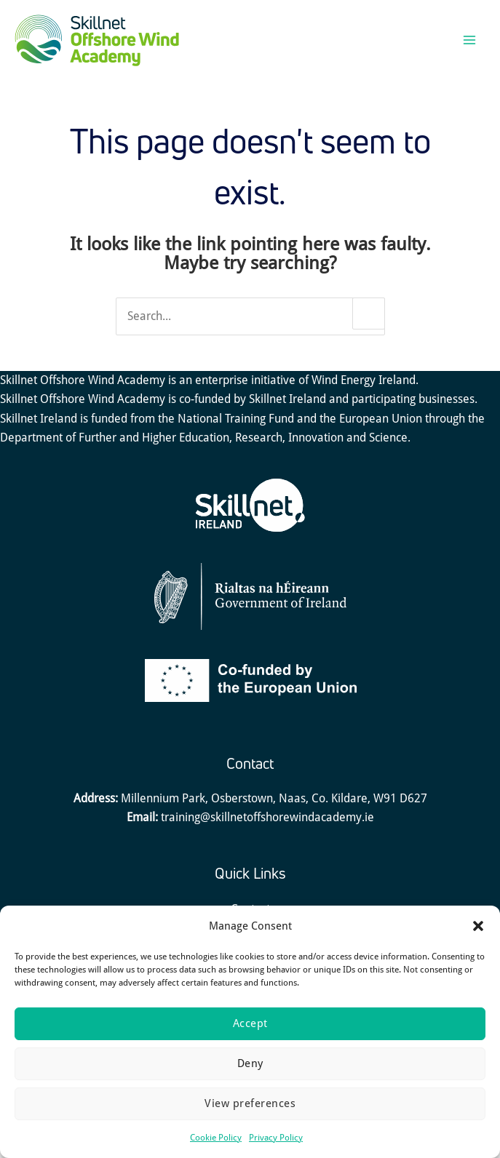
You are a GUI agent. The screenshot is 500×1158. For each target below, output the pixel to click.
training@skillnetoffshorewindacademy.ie (267, 829)
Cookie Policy (216, 1138)
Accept (250, 1023)
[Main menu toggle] (469, 45)
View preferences (250, 1103)
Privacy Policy (276, 1138)
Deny (250, 1063)
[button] (478, 926)
